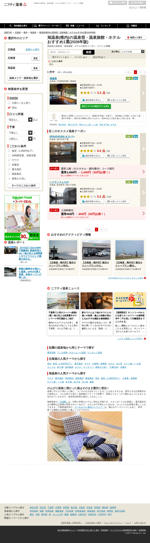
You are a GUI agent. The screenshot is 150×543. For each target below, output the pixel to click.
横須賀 (44, 514)
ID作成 (143, 7)
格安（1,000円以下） (63, 363)
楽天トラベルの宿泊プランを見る (95, 106)
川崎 (37, 514)
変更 (35, 58)
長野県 (97, 507)
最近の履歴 (137, 3)
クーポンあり (81, 57)
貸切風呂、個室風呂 (74, 378)
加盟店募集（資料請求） (71, 523)
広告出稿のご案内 (93, 523)
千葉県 (50, 507)
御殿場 (73, 514)
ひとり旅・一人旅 (132, 363)
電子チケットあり (60, 57)
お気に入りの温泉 (117, 3)
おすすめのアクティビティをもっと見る (125, 278)
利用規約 (104, 530)
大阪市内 (82, 514)
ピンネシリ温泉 (94, 352)
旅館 (92, 382)
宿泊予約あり (99, 57)
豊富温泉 (51, 352)
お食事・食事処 (99, 363)
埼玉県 (43, 507)
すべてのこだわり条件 (24, 185)
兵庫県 (58, 507)
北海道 (89, 507)
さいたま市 (57, 514)
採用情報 (142, 530)
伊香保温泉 (80, 511)
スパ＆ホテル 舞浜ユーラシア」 (90, 407)
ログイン (133, 7)
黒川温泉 (101, 511)
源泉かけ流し (101, 367)
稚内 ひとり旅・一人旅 (88, 125)
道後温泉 (91, 511)
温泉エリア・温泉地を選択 (23, 78)
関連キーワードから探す (16, 518)
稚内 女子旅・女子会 (108, 125)
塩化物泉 (69, 367)
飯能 (66, 514)
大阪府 (82, 507)
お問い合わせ (140, 523)
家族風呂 (89, 378)
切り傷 (60, 367)
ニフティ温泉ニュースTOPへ (130, 338)
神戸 (110, 514)
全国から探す (32, 49)
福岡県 (113, 507)
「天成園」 (63, 402)
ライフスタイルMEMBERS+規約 (123, 530)
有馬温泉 (49, 511)
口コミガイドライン (113, 523)
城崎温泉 (59, 511)
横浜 (32, 514)
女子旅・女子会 (73, 382)
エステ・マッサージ (84, 367)
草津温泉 (34, 511)
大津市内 (102, 514)
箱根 (42, 511)
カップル (51, 367)
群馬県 (66, 507)
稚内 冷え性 (72, 125)
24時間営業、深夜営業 (24, 155)
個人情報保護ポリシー (67, 530)
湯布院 (110, 511)
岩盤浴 (15, 164)
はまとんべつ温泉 (77, 352)
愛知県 (105, 507)
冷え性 (119, 363)
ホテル (111, 363)
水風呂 (123, 367)
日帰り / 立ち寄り (21, 103)
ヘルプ (128, 523)
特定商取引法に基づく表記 (88, 530)
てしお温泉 (62, 352)
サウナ (87, 363)
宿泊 (49, 363)
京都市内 (92, 514)
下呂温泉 (69, 511)
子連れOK (114, 367)
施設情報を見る (92, 100)
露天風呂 (78, 363)
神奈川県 (34, 507)
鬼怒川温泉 (120, 511)
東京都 (74, 507)
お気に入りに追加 (118, 100)
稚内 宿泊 (62, 125)
